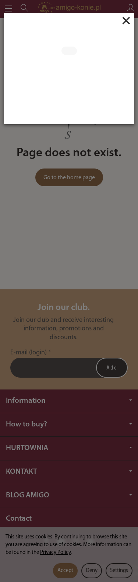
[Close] (126, 20)
